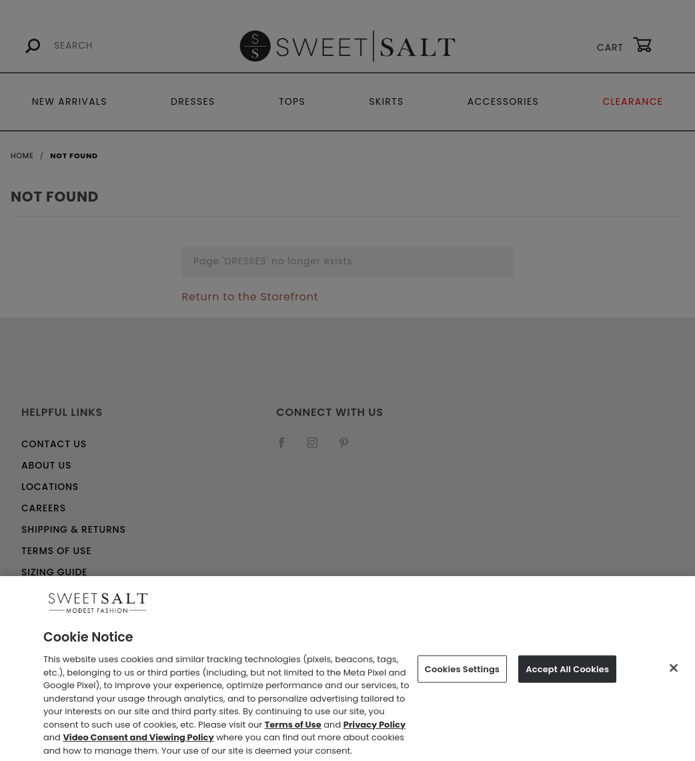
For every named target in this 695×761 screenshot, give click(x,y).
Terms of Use (293, 729)
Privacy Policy (374, 729)
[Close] (673, 673)
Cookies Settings (462, 674)
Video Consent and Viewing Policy (138, 742)
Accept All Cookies (567, 674)
